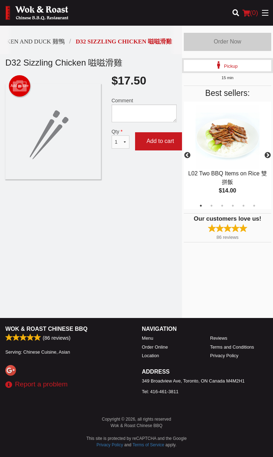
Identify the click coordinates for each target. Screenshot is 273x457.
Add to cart (160, 141)
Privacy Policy (224, 355)
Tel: (160, 391)
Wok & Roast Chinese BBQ (46, 329)
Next (267, 155)
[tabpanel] (227, 155)
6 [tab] (254, 205)
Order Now (227, 41)
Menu (147, 338)
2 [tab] (211, 205)
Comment (144, 110)
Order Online (155, 347)
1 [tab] (200, 205)
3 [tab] (222, 205)
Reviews (218, 338)
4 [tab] (232, 205)
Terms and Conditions (232, 347)
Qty (120, 139)
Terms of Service (148, 444)
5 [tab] (243, 205)
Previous (187, 155)
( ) (250, 12)
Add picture (20, 86)
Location (150, 355)
